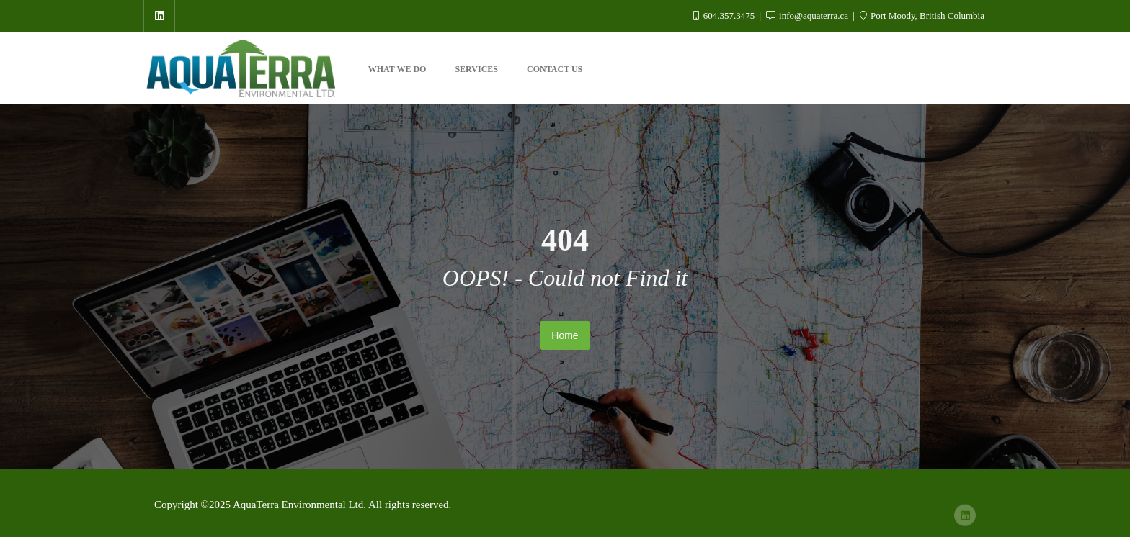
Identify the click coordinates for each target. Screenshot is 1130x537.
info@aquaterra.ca (808, 15)
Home (564, 335)
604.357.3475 (725, 15)
